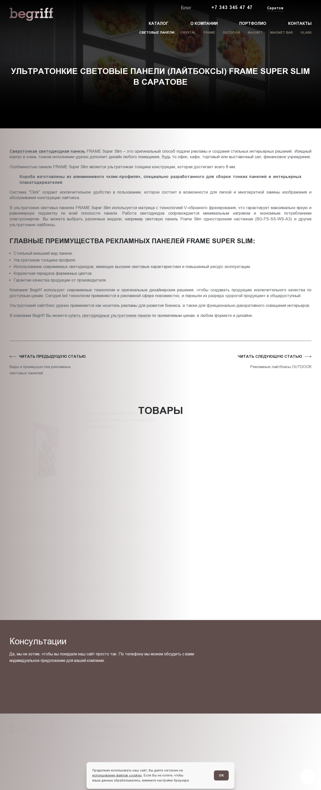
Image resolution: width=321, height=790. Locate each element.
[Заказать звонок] (300, 8)
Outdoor (231, 32)
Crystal (188, 32)
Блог (186, 7)
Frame (209, 32)
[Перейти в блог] (307, 776)
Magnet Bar (281, 32)
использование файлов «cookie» (117, 775)
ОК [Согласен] (221, 775)
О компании (204, 23)
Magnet (255, 32)
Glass (305, 32)
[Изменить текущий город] (275, 8)
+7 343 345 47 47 (232, 7)
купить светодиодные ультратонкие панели (109, 315)
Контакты (299, 23)
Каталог (159, 23)
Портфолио (252, 23)
